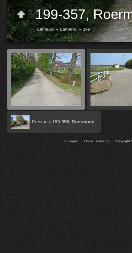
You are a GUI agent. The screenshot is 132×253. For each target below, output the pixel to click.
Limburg (45, 29)
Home (88, 141)
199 (86, 29)
